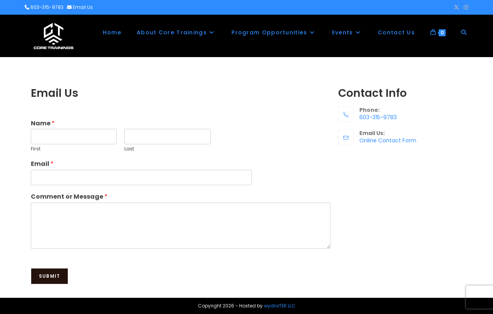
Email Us (83, 7)
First (35, 149)
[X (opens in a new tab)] (456, 7)
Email (42, 164)
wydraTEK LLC (279, 305)
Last (129, 149)
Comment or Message (69, 197)
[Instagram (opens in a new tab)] (464, 7)
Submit (49, 276)
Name (43, 124)
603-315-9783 (47, 7)
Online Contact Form (387, 140)
